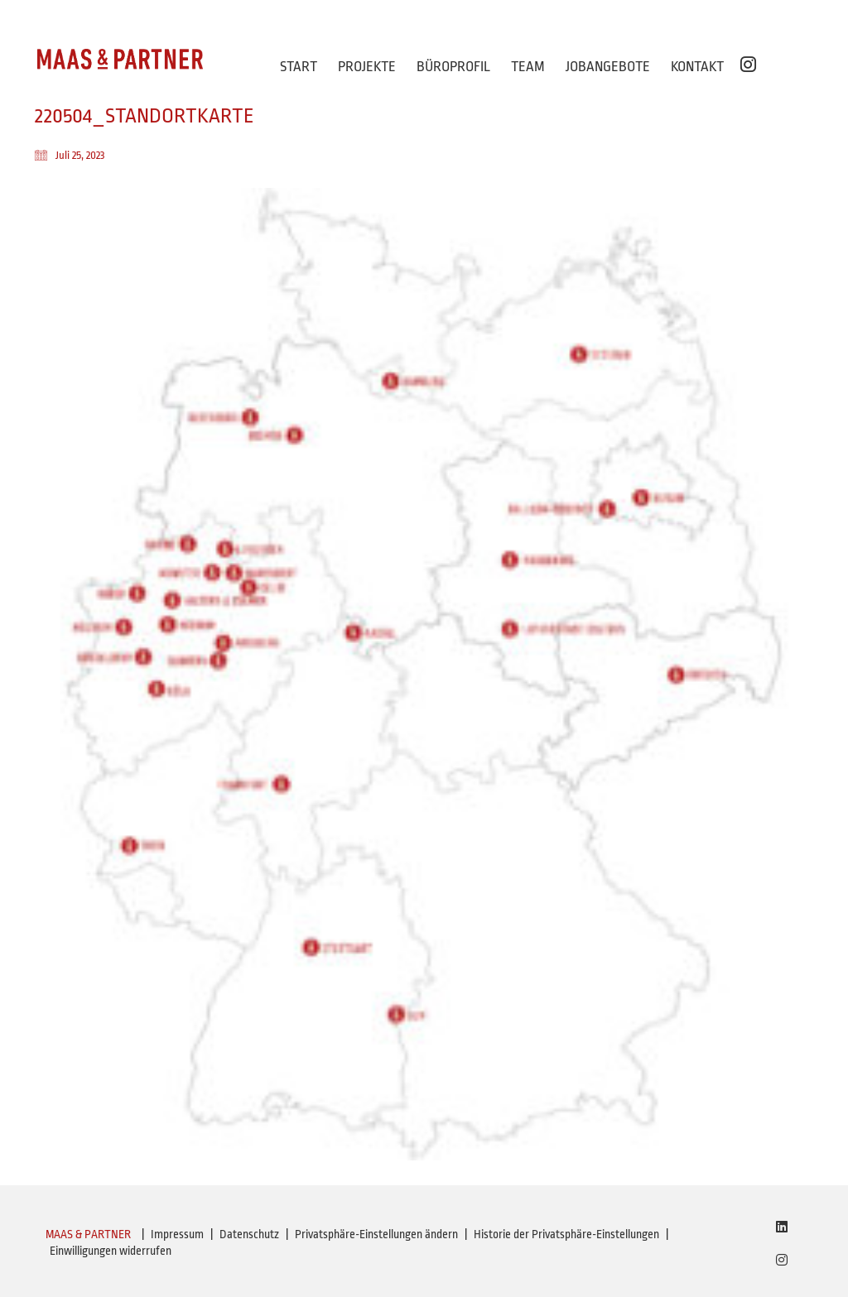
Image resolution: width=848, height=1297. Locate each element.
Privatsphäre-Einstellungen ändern (376, 1234)
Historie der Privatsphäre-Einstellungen (566, 1234)
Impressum (177, 1234)
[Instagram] (781, 1259)
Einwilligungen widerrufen (110, 1250)
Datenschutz (249, 1234)
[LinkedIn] (781, 1226)
